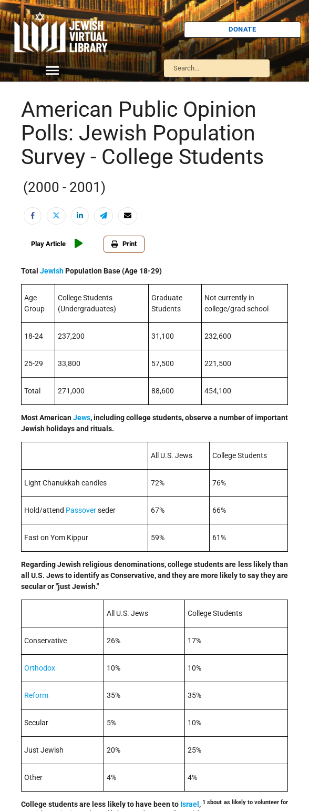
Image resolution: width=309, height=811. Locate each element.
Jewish (52, 271)
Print (124, 244)
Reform (36, 695)
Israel (189, 804)
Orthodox (39, 668)
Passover (81, 510)
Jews (81, 417)
